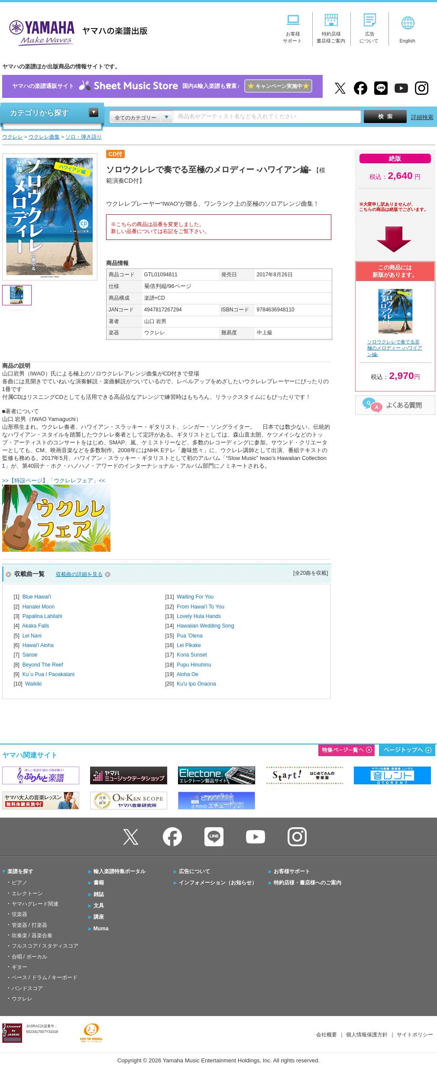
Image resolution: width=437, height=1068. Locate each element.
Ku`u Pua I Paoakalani (48, 674)
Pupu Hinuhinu (194, 665)
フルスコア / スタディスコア (45, 946)
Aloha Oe (187, 674)
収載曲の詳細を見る (79, 574)
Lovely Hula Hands (198, 616)
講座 (99, 917)
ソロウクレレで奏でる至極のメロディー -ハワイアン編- (395, 348)
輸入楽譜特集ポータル (120, 871)
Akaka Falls (35, 626)
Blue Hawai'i (37, 597)
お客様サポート (292, 871)
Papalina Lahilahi (42, 616)
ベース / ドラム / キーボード (45, 977)
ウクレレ (22, 999)
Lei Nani (32, 636)
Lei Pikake (189, 645)
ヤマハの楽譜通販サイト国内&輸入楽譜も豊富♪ (162, 86)
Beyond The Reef (43, 665)
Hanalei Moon (39, 607)
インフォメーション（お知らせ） (218, 883)
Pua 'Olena (189, 636)
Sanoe (30, 655)
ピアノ (19, 883)
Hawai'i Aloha (38, 645)
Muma (101, 929)
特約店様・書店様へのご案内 (307, 883)
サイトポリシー (415, 1035)
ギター (19, 967)
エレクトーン (27, 893)
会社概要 (326, 1035)
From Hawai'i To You (200, 607)
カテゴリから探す (39, 113)
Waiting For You (195, 597)
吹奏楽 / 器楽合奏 (32, 935)
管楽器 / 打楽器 (29, 925)
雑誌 (99, 894)
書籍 (99, 883)
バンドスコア (27, 988)
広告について (194, 871)
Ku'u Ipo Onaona (196, 684)
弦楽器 (19, 914)
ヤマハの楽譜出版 (75, 32)
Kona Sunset (192, 655)
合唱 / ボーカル (29, 957)
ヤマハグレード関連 (35, 904)
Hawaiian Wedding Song (205, 626)
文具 (99, 906)
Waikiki (33, 684)
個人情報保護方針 (367, 1035)
